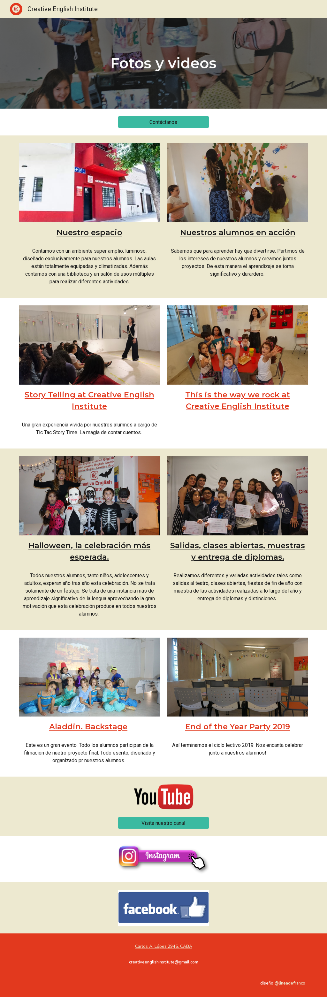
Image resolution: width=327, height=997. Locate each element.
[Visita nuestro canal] (163, 823)
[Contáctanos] (163, 122)
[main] (163, 63)
